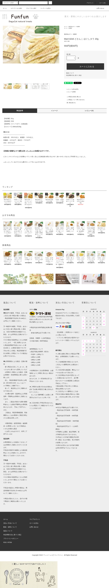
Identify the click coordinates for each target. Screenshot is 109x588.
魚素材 (78, 26)
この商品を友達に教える (72, 96)
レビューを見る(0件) (71, 89)
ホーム (5, 8)
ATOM (10, 542)
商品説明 (19, 110)
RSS (4, 542)
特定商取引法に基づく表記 (74, 75)
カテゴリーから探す (15, 8)
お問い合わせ (99, 8)
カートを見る (33, 523)
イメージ (54, 110)
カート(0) (101, 3)
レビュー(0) (89, 110)
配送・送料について (10, 527)
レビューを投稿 (70, 92)
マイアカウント (34, 519)
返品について (70, 73)
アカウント (89, 3)
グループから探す (30, 8)
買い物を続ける (70, 102)
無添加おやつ (72, 26)
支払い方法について (10, 523)
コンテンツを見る (44, 8)
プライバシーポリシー (10, 538)
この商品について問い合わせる (74, 99)
